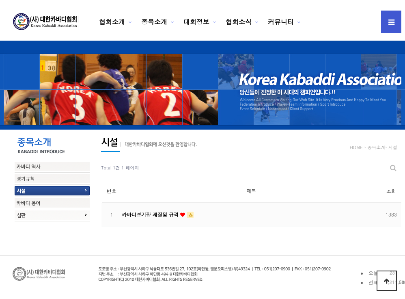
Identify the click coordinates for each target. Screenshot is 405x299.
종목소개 (154, 21)
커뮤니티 (281, 21)
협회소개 (112, 21)
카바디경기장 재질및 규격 (151, 214)
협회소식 (239, 21)
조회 (391, 190)
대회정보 (196, 21)
